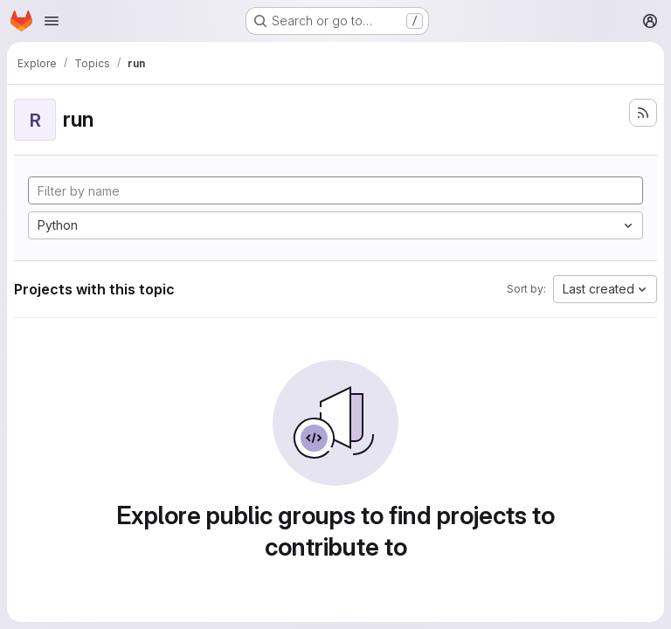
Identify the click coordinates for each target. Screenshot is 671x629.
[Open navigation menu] (52, 21)
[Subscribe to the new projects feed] (643, 113)
